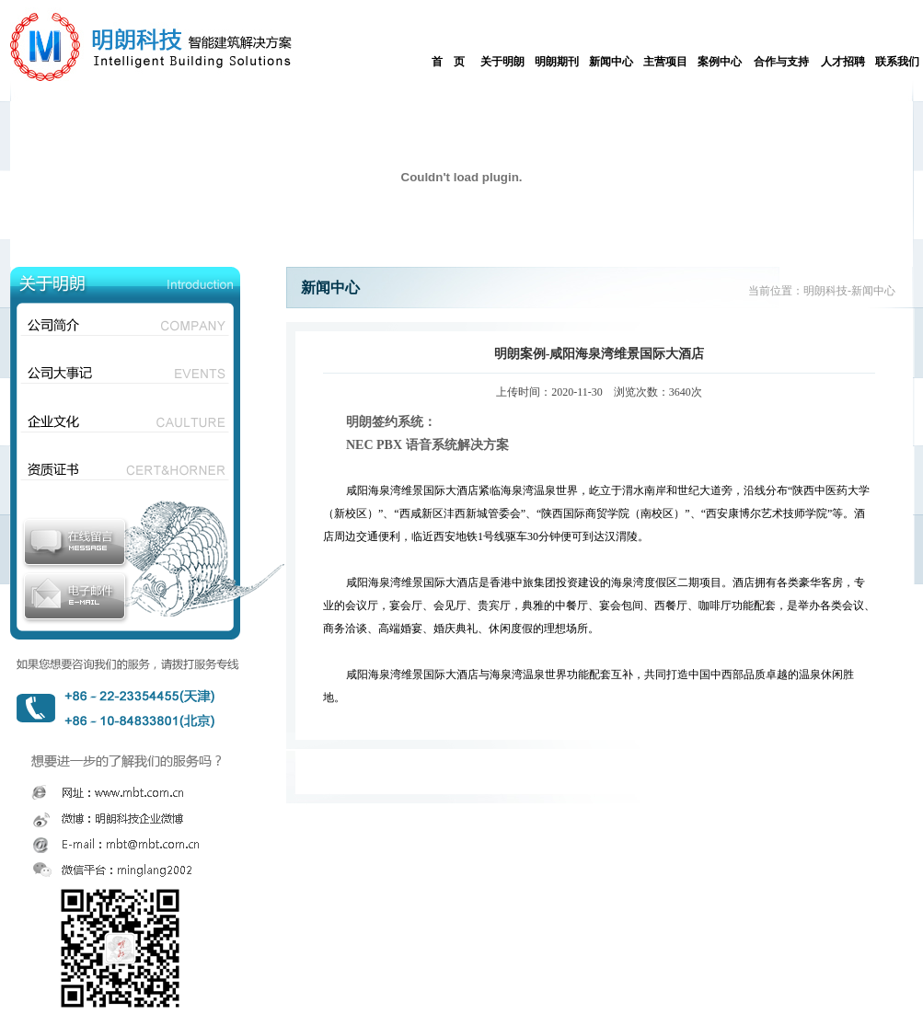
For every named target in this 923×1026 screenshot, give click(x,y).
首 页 (448, 61)
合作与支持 (781, 61)
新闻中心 (611, 61)
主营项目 (665, 61)
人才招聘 (843, 61)
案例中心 (720, 61)
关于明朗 (502, 61)
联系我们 (897, 61)
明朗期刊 (557, 61)
